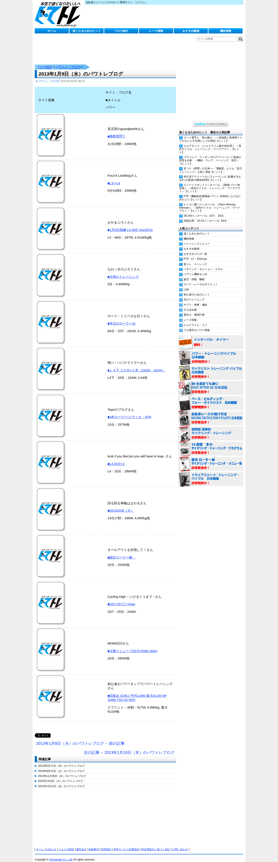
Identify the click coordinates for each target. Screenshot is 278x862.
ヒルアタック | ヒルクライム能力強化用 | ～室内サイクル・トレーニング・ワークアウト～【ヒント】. (210, 145)
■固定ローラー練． (122, 553)
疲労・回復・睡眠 (194, 275)
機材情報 (225, 31)
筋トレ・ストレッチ (195, 259)
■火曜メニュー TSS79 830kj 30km (132, 646)
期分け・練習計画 (194, 310)
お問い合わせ (180, 845)
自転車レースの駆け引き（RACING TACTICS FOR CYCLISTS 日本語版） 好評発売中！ (210, 414)
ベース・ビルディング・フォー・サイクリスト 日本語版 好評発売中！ (210, 399)
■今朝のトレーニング (123, 272)
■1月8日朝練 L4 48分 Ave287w (130, 225)
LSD (186, 285)
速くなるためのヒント (87, 31)
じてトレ (59, 14)
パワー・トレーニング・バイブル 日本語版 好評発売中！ (210, 353)
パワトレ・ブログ (68, 62)
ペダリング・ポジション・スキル (203, 264)
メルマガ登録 (66, 845)
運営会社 (81, 845)
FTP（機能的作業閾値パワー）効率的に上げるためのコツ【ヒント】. (210, 193)
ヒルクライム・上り (195, 320)
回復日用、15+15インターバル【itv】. (206, 216)
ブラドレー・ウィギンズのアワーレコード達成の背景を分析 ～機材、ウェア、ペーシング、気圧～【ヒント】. (210, 156)
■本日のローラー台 (122, 319)
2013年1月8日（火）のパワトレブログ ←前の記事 (80, 739)
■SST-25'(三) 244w (121, 600)
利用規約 (106, 845)
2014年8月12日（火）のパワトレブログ (61, 766)
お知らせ (51, 845)
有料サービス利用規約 (126, 845)
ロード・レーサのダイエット (201, 280)
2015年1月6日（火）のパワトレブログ (60, 776)
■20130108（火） (121, 506)
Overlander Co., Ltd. (61, 855)
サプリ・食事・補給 (195, 300)
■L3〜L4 (114, 179)
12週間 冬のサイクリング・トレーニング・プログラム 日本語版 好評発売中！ (210, 444)
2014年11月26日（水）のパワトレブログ (62, 771)
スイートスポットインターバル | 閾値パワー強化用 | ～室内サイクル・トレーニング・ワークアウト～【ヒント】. (209, 184)
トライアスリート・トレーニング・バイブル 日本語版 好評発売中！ (210, 475)
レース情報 (156, 31)
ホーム (52, 31)
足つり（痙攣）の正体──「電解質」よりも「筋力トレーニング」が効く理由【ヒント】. (210, 166)
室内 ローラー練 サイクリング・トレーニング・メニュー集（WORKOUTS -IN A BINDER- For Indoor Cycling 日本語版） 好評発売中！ (210, 459)
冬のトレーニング (194, 295)
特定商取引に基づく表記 (155, 845)
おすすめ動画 (190, 31)
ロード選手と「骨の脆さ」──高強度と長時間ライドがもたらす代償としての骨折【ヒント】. (210, 135)
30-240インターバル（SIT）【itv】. (204, 211)
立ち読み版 (190, 305)
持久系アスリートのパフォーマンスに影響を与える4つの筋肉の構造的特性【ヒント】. (210, 174)
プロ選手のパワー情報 (197, 325)
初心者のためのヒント (197, 290)
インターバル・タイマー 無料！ (210, 338)
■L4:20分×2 (116, 459)
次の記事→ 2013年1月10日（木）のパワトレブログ (129, 748)
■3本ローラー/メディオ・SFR (129, 412)
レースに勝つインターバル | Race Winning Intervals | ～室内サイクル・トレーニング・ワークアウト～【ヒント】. (209, 203)
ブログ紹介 (121, 31)
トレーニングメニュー (197, 239)
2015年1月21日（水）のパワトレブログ (61, 781)
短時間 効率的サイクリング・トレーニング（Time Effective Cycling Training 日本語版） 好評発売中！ (210, 429)
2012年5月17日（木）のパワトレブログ (61, 761)
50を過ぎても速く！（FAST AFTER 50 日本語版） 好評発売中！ (210, 383)
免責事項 (93, 845)
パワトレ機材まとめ (195, 269)
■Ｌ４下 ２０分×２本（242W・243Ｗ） (136, 366)
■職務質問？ (117, 132)
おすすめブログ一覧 (195, 249)
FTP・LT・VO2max (195, 254)
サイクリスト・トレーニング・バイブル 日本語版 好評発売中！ (210, 368)
